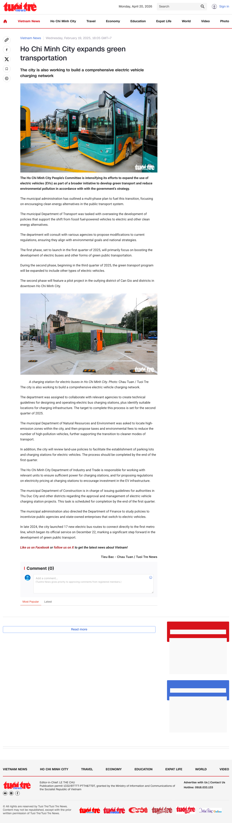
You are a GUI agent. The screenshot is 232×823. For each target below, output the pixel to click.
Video (205, 21)
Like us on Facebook (34, 547)
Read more (79, 629)
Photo (224, 21)
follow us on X (64, 547)
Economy (113, 21)
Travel (90, 21)
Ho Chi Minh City (63, 21)
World (186, 21)
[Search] (182, 6)
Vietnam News (29, 21)
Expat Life (163, 21)
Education (138, 21)
